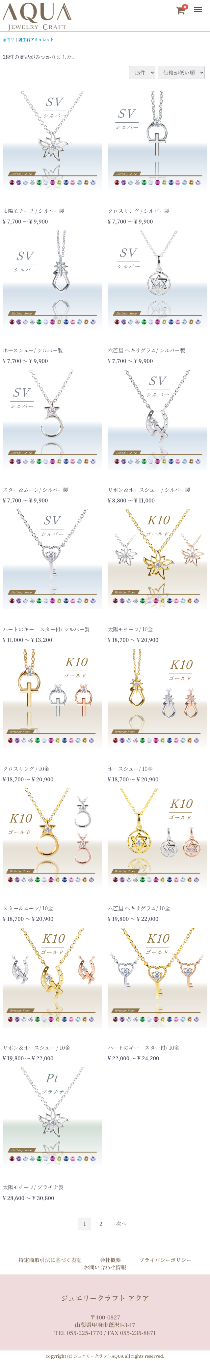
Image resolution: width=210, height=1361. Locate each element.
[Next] (121, 1224)
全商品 (8, 39)
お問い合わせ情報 (105, 1267)
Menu (197, 6)
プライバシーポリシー (165, 1260)
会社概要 (110, 1260)
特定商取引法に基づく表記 (50, 1260)
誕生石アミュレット (36, 39)
